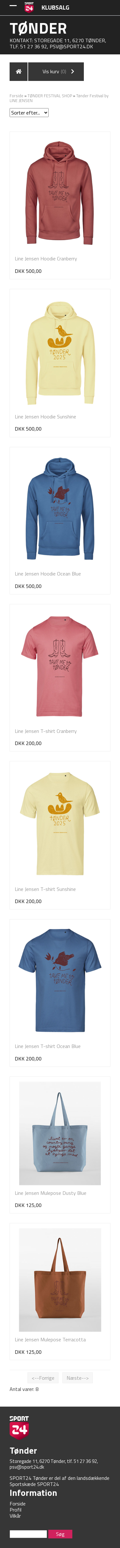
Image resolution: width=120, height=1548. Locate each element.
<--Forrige (43, 1378)
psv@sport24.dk (71, 46)
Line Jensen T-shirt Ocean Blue (48, 1046)
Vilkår (15, 1516)
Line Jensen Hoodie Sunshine (45, 416)
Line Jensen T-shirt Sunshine (45, 889)
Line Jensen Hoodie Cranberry (46, 258)
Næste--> (78, 1378)
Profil (15, 1509)
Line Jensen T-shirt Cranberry (46, 731)
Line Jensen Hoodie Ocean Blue (48, 573)
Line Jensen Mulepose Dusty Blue (50, 1193)
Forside (16, 95)
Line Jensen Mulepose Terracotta (50, 1339)
